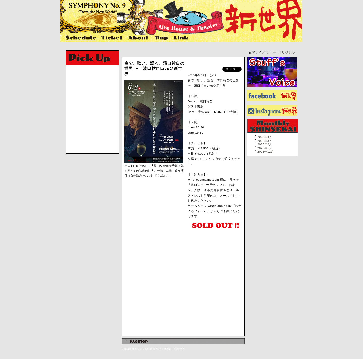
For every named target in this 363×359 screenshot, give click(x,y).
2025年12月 (265, 151)
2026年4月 (264, 137)
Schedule (81, 38)
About (139, 38)
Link (180, 38)
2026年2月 (264, 144)
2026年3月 (264, 140)
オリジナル (286, 52)
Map (161, 38)
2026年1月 (264, 148)
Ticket (112, 38)
